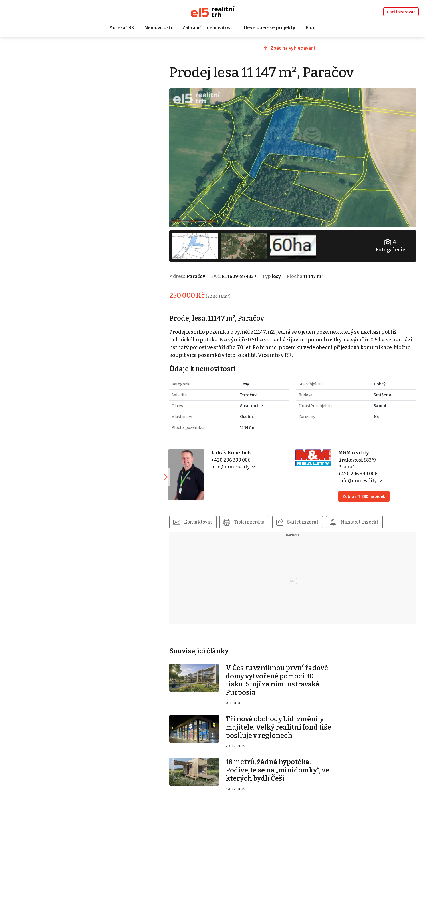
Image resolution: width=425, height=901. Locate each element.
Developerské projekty (269, 28)
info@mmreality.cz (241, 462)
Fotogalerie (391, 241)
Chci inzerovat (401, 12)
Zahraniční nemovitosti (208, 28)
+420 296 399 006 (239, 455)
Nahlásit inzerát (370, 517)
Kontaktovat (208, 517)
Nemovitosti (158, 28)
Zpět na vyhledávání (297, 50)
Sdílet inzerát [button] (313, 517)
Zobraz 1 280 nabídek (367, 491)
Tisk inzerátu (260, 517)
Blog (310, 28)
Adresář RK (122, 28)
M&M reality (356, 448)
